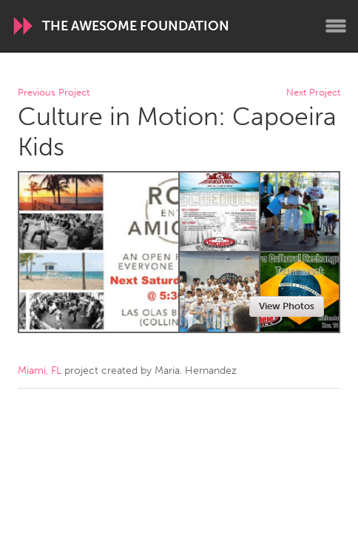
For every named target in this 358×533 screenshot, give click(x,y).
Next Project (313, 93)
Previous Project (54, 93)
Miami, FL (39, 370)
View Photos (286, 306)
